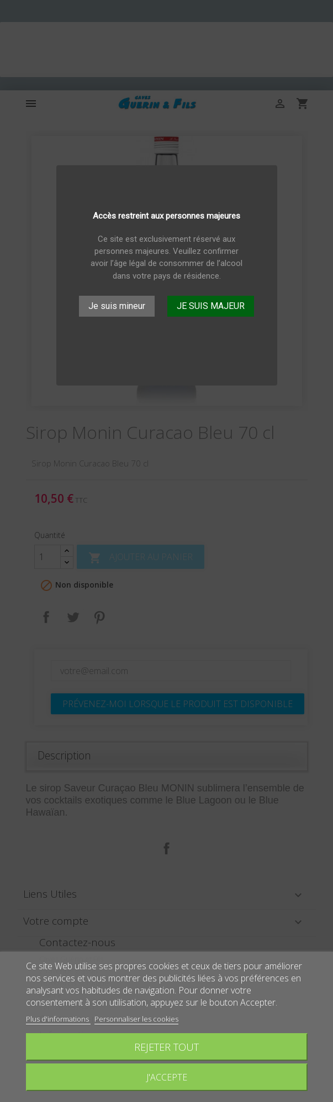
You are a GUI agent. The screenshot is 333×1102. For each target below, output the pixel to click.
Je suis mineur (116, 306)
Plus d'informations (58, 1019)
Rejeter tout (166, 1047)
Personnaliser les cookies (136, 1019)
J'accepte (166, 1077)
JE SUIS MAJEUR (211, 306)
